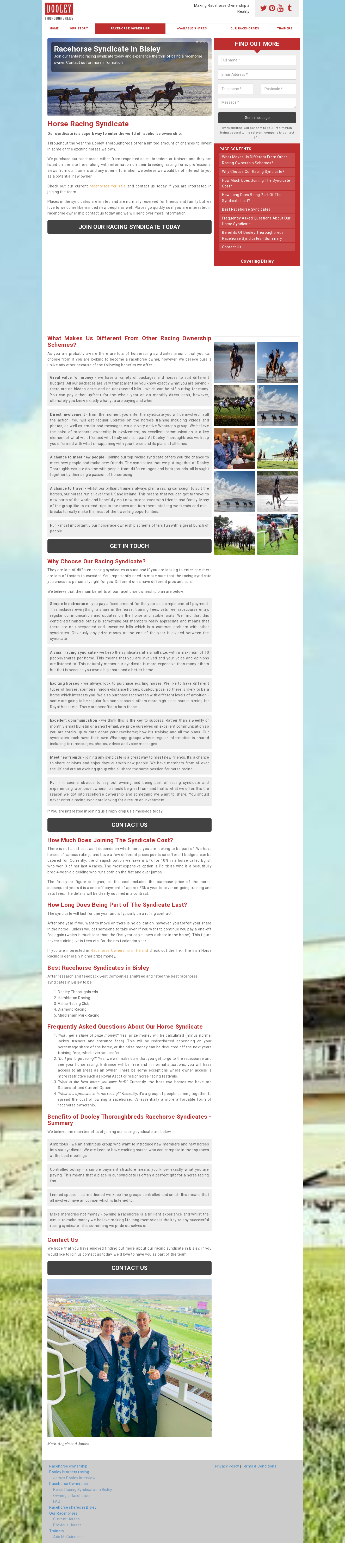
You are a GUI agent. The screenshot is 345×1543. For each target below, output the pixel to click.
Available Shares (192, 28)
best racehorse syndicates (246, 209)
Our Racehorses (244, 28)
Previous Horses (67, 1525)
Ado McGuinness (68, 1537)
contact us (231, 247)
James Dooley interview (74, 1478)
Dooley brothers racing (69, 1472)
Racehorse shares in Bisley (72, 1507)
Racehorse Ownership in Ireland (119, 950)
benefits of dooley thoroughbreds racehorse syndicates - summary (253, 235)
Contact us (129, 824)
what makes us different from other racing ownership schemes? (254, 160)
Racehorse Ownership (130, 28)
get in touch (129, 546)
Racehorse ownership (68, 1466)
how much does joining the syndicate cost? (256, 183)
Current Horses (66, 1519)
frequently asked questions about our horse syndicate (256, 221)
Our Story (79, 28)
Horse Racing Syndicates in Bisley (82, 1490)
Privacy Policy (227, 1466)
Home (54, 28)
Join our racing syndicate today (129, 226)
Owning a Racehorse (71, 1496)
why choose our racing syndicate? (253, 171)
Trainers (285, 28)
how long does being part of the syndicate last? (252, 198)
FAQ (56, 1501)
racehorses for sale (108, 186)
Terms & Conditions (259, 1466)
